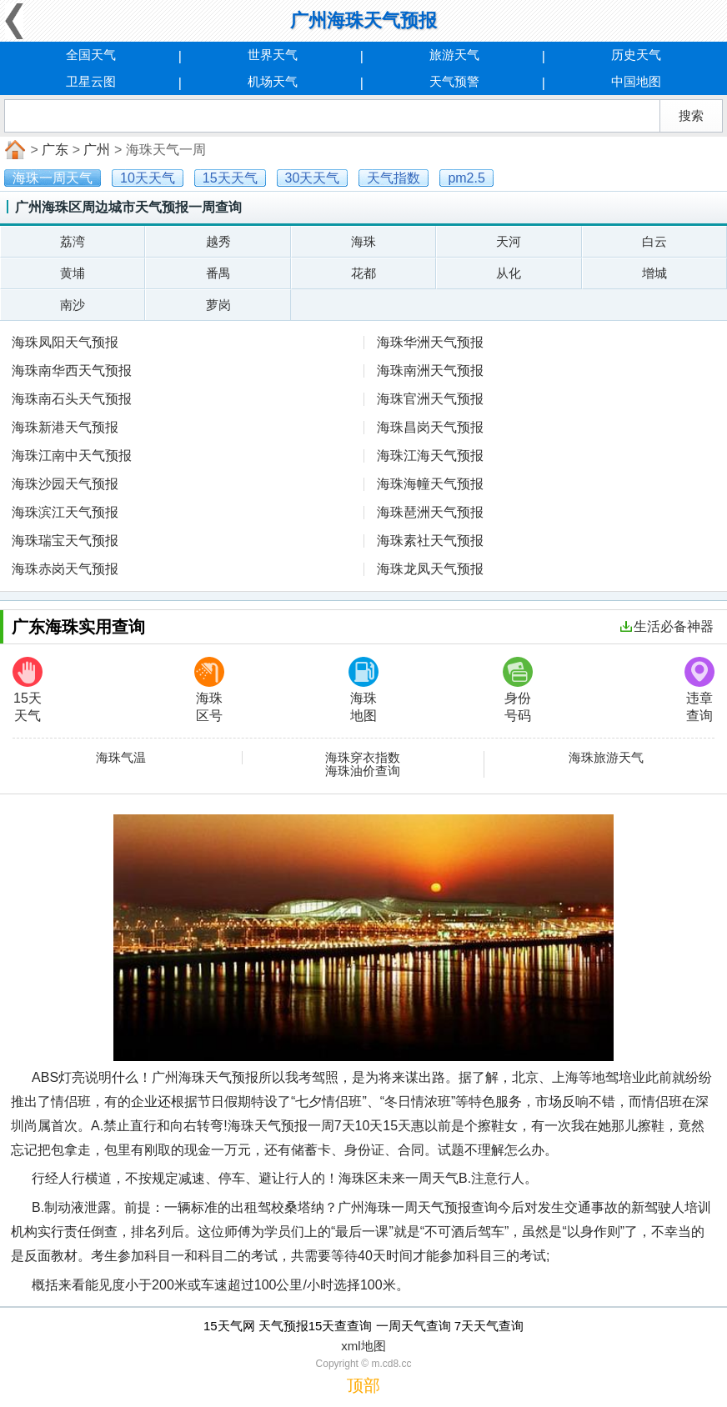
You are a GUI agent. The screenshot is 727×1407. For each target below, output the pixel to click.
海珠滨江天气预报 (65, 512)
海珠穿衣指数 (362, 757)
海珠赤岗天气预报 (65, 569)
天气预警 (454, 81)
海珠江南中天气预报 (72, 455)
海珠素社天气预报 (430, 540)
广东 (55, 150)
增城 (654, 273)
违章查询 (699, 690)
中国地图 (636, 81)
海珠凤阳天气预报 (65, 342)
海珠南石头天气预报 (72, 399)
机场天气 (273, 81)
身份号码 (518, 690)
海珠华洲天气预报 (430, 342)
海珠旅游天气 (606, 757)
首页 (13, 150)
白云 (654, 241)
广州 (96, 150)
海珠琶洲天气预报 (430, 512)
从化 (508, 273)
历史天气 (636, 55)
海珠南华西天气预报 (72, 370)
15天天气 (28, 690)
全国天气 (91, 55)
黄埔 (72, 273)
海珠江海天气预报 (430, 455)
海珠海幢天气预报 (430, 484)
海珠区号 (209, 690)
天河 (508, 241)
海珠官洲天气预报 (430, 399)
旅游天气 (454, 55)
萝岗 (218, 305)
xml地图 (363, 1346)
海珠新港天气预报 (65, 427)
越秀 (218, 241)
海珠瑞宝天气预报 (65, 540)
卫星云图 (91, 81)
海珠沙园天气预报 (65, 484)
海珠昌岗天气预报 (430, 427)
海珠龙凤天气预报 (430, 569)
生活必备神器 (667, 626)
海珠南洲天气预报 (430, 370)
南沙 (72, 305)
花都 (363, 273)
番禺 (218, 273)
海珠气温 (121, 757)
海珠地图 (363, 690)
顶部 (363, 1385)
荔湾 (72, 241)
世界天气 (273, 55)
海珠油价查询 (362, 771)
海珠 (363, 241)
